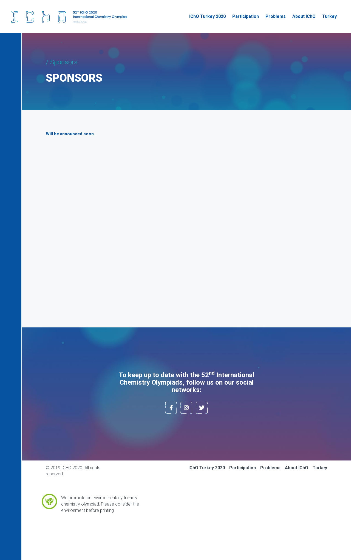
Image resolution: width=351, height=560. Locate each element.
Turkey (329, 16)
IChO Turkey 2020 (207, 16)
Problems (275, 16)
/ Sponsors (62, 62)
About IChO (304, 16)
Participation (245, 16)
